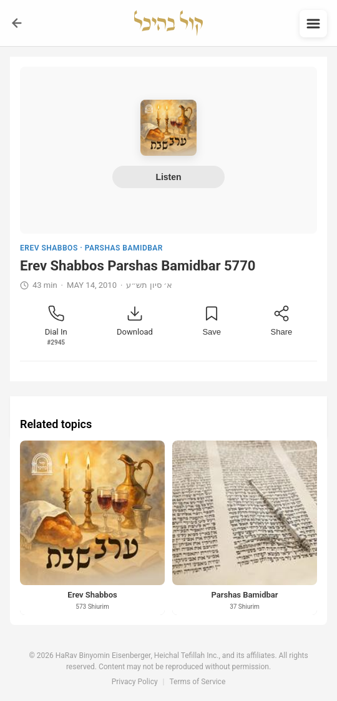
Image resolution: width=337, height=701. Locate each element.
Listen (168, 177)
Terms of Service (198, 681)
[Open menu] (313, 23)
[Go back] (17, 23)
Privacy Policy (135, 681)
